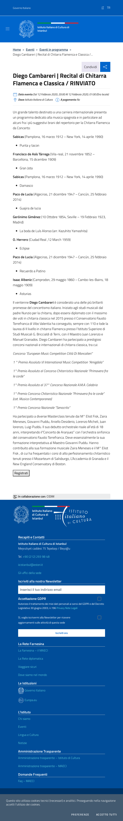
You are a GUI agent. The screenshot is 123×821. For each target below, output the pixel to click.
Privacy (60, 608)
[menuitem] (104, 6)
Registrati (21, 473)
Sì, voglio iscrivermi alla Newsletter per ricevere (44, 617)
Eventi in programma (53, 49)
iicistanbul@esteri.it (30, 564)
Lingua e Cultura (28, 734)
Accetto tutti (106, 814)
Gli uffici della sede (29, 573)
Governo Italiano (22, 8)
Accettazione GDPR (32, 598)
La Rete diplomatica (30, 658)
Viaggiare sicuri (27, 666)
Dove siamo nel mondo (32, 675)
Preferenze (80, 814)
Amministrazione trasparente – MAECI (42, 766)
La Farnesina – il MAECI (33, 650)
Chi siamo (24, 718)
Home (17, 49)
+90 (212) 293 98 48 (36, 556)
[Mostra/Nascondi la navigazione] (7, 28)
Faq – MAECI (26, 781)
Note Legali (71, 608)
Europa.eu (27, 700)
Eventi (30, 49)
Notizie (22, 743)
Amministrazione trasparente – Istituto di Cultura (49, 758)
